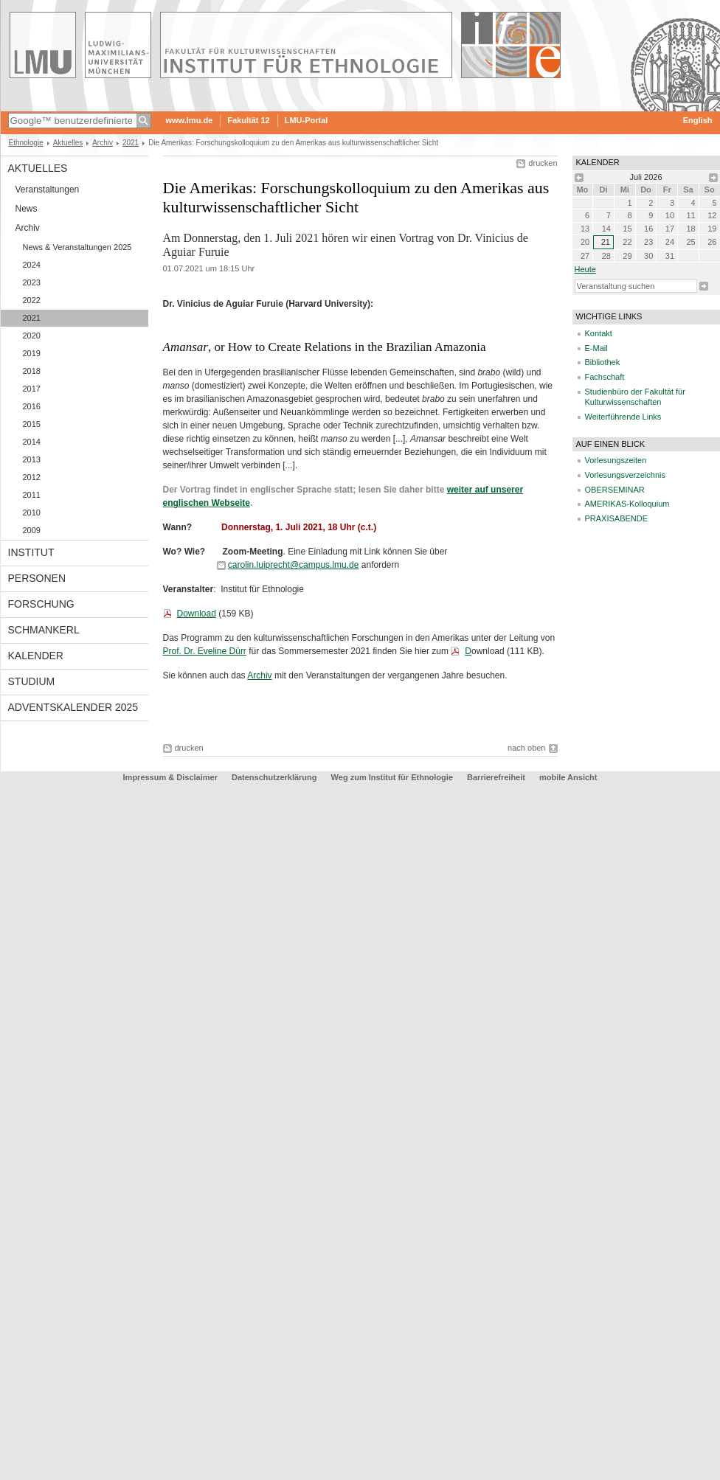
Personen (37, 578)
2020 (32, 335)
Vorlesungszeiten (616, 460)
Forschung (41, 604)
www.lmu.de (189, 120)
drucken (542, 163)
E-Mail (596, 348)
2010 (32, 512)
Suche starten (703, 286)
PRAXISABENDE (616, 518)
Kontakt (598, 333)
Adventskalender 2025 (73, 707)
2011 (32, 494)
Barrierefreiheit (497, 777)
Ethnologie (26, 143)
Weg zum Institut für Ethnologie (392, 777)
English (698, 120)
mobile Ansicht (568, 777)
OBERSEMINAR (615, 489)
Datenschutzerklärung (274, 777)
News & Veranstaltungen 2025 (77, 247)
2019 (32, 353)
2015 (32, 424)
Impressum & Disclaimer (170, 777)
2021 (130, 143)
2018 (32, 370)
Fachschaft (605, 376)
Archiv (102, 143)
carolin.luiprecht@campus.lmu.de (293, 565)
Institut (31, 552)
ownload (488, 651)
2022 (32, 300)
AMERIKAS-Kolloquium (627, 503)
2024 (32, 264)
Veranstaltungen (47, 189)
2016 (32, 406)
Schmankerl (44, 630)
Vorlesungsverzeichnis (625, 474)
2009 (32, 530)
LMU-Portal (306, 120)
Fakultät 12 (248, 120)
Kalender (35, 655)
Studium (31, 681)
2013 (32, 459)
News (26, 209)
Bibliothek (602, 362)
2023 (32, 282)
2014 (32, 441)
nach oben (526, 747)
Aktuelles (68, 143)
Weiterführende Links (623, 416)
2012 (32, 477)
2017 (32, 388)
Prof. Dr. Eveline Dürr (204, 651)
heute (585, 269)
